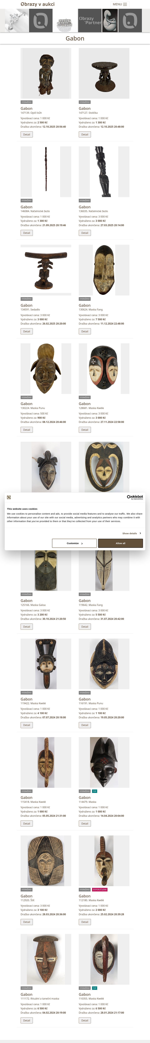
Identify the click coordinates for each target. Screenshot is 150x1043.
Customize (74, 543)
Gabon (26, 108)
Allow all (120, 543)
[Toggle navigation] (120, 4)
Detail (26, 134)
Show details (129, 533)
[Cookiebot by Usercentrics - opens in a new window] (129, 497)
